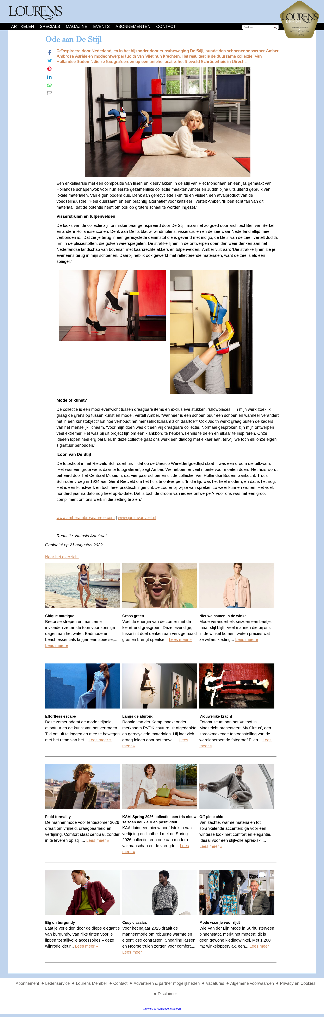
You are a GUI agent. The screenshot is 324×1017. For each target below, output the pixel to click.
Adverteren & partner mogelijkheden (166, 983)
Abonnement (27, 983)
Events (101, 26)
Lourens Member (91, 983)
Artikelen (22, 26)
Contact (166, 26)
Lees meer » (56, 645)
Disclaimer (167, 993)
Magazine (76, 26)
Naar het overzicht (62, 557)
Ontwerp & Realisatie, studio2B (162, 1008)
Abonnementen (133, 26)
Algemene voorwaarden (252, 983)
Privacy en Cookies (297, 983)
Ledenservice (57, 983)
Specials (50, 26)
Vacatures (215, 983)
